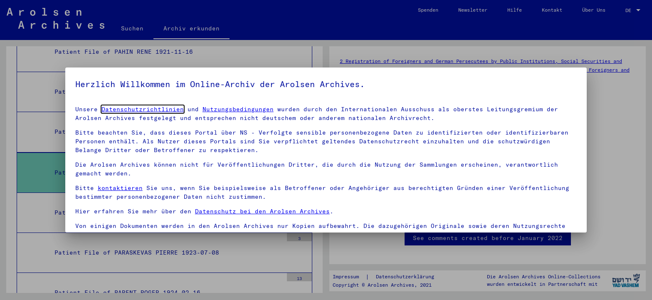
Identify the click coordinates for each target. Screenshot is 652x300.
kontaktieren (120, 188)
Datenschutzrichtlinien (142, 109)
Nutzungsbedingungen (238, 109)
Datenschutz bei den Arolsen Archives (262, 211)
